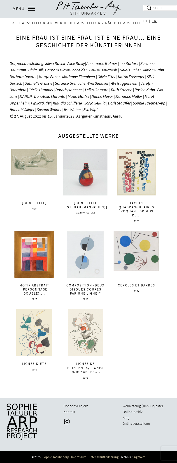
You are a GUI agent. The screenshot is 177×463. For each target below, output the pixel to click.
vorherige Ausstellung (79, 23)
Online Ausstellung (136, 423)
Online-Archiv (132, 411)
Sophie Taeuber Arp (56, 457)
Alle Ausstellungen (32, 23)
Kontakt (69, 411)
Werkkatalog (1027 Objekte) (143, 406)
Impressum (78, 457)
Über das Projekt (75, 406)
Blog (126, 417)
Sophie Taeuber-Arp (88, 9)
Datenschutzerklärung (103, 457)
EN (154, 21)
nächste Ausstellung (127, 23)
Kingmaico (139, 457)
